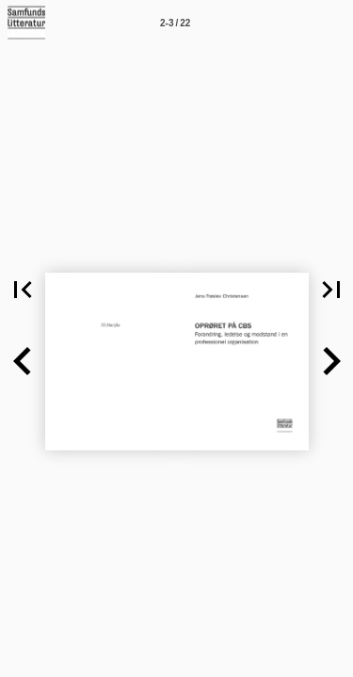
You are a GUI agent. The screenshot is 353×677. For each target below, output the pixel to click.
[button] (22, 361)
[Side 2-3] (175, 22)
